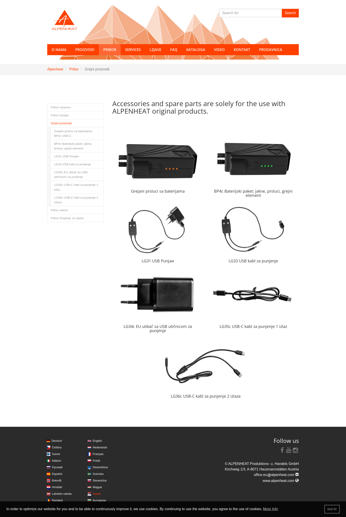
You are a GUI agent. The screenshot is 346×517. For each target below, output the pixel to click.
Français (98, 454)
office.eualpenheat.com (276, 475)
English (97, 440)
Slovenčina (100, 480)
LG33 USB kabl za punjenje (72, 164)
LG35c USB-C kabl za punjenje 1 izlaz (76, 187)
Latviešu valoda (61, 493)
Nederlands (100, 447)
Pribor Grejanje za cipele (67, 218)
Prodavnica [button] (270, 49)
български (99, 500)
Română (57, 500)
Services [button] (133, 49)
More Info (270, 509)
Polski (96, 460)
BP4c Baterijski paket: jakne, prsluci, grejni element (73, 146)
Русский (57, 467)
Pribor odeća (59, 210)
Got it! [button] (332, 509)
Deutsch (57, 440)
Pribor (74, 69)
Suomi (56, 454)
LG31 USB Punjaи (66, 156)
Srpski (97, 493)
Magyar (97, 487)
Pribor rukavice (61, 107)
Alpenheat (55, 69)
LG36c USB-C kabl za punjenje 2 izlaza (76, 200)
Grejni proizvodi (61, 123)
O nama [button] (59, 49)
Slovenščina (100, 467)
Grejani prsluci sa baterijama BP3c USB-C (73, 133)
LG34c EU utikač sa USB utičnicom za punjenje (71, 175)
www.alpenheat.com (281, 481)
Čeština (56, 447)
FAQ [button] (173, 49)
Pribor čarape (60, 115)
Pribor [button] (109, 49)
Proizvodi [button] (84, 49)
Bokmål (56, 480)
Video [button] (219, 49)
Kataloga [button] (195, 49)
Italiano (56, 460)
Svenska (98, 474)
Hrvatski (57, 487)
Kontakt (242, 49)
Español (57, 474)
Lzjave (155, 49)
